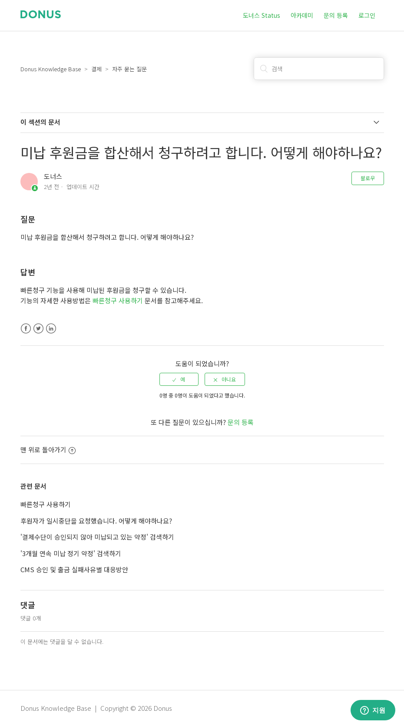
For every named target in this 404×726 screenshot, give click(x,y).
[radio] (179, 379)
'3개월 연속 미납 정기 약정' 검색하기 (70, 553)
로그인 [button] (366, 15)
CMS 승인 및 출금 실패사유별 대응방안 (74, 569)
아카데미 (302, 15)
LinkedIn (51, 328)
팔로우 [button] (368, 178)
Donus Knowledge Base (50, 69)
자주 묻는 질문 (129, 69)
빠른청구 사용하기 (119, 300)
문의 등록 (336, 15)
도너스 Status (261, 15)
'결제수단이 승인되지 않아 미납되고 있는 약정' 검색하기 (97, 536)
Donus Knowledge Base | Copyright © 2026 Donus (96, 708)
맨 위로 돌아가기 (48, 449)
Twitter (38, 328)
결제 (96, 69)
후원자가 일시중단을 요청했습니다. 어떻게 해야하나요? (96, 520)
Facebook (25, 328)
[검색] (319, 68)
